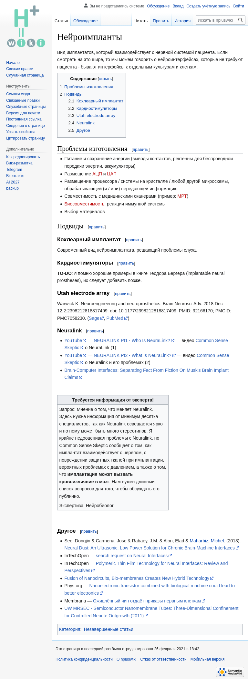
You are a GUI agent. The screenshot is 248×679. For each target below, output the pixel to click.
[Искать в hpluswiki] (220, 20)
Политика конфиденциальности (84, 659)
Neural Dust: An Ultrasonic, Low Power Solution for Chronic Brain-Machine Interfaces (149, 547)
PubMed (115, 318)
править (140, 149)
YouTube (73, 340)
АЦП (97, 173)
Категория (69, 629)
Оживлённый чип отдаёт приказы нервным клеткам (147, 600)
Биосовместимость (84, 203)
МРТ (182, 196)
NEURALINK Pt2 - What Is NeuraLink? (132, 355)
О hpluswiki (126, 659)
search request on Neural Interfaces (132, 555)
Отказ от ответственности (163, 659)
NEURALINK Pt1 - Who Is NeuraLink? (132, 340)
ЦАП (112, 173)
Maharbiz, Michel (207, 540)
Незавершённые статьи (108, 629)
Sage (94, 318)
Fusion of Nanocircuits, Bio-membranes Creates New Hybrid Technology (136, 578)
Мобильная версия (208, 659)
